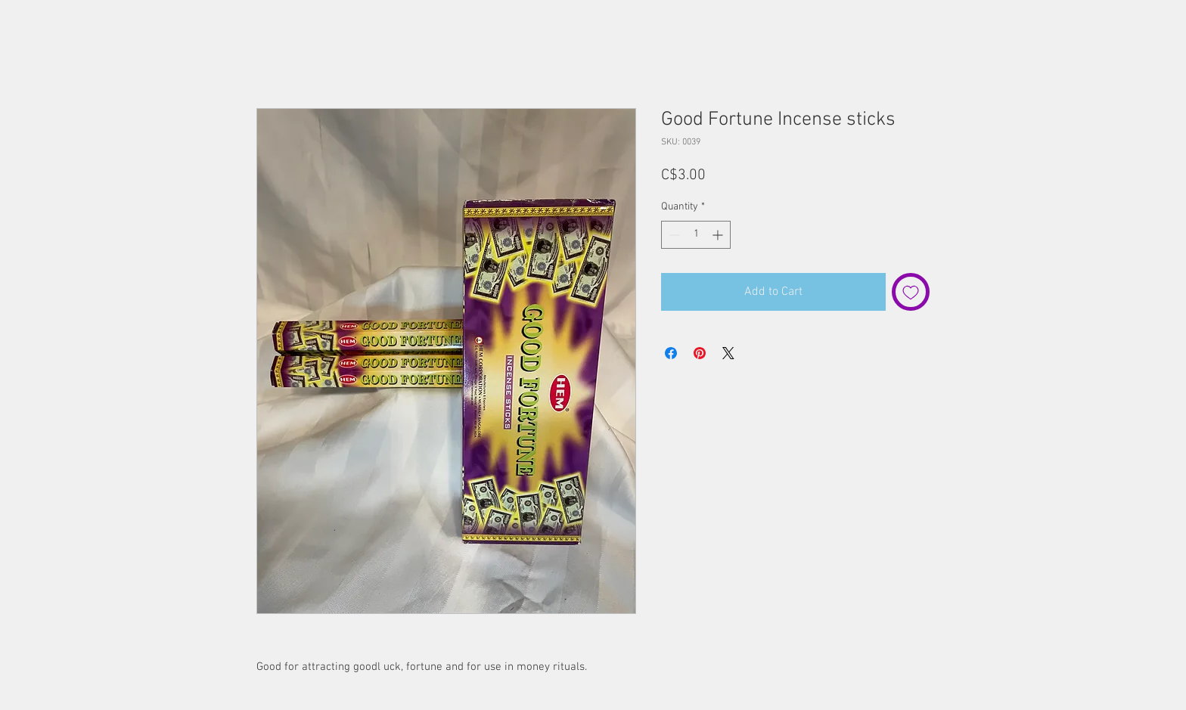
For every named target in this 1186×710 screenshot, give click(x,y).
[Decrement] (672, 235)
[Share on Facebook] (671, 353)
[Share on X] (728, 353)
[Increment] (718, 235)
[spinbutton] (695, 235)
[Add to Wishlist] (911, 292)
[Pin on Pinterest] (700, 353)
